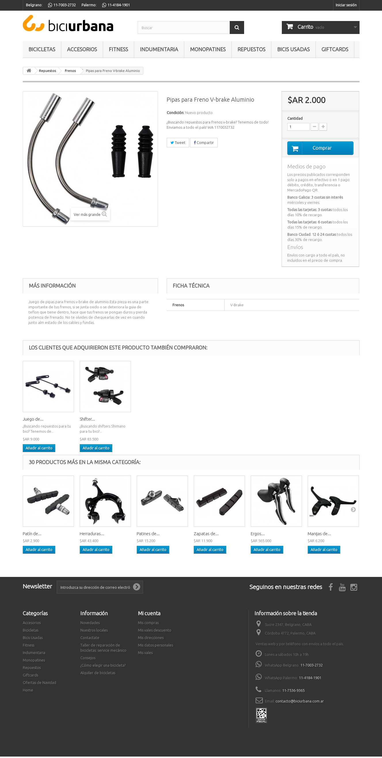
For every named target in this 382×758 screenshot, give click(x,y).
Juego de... (147, 420)
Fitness (118, 49)
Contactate (89, 639)
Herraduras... (92, 535)
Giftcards (335, 49)
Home (28, 691)
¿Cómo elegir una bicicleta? (103, 667)
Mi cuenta (149, 615)
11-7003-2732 (311, 666)
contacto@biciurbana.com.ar (299, 702)
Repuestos (251, 49)
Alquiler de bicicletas (97, 674)
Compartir (204, 142)
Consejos (87, 659)
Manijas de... (319, 535)
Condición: (175, 113)
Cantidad (295, 118)
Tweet (177, 142)
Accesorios (82, 49)
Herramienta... (36, 420)
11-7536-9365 (293, 692)
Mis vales (145, 654)
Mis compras (148, 624)
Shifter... (201, 420)
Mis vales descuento (154, 632)
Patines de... (148, 535)
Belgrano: (34, 5)
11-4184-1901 (310, 679)
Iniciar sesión (346, 5)
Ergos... (258, 535)
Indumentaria (159, 49)
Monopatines (208, 49)
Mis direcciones (151, 639)
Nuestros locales (94, 632)
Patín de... (32, 535)
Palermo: (88, 5)
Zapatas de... (206, 535)
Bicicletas (41, 49)
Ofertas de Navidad (39, 684)
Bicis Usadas (293, 49)
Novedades (90, 624)
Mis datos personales (155, 647)
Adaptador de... (95, 420)
